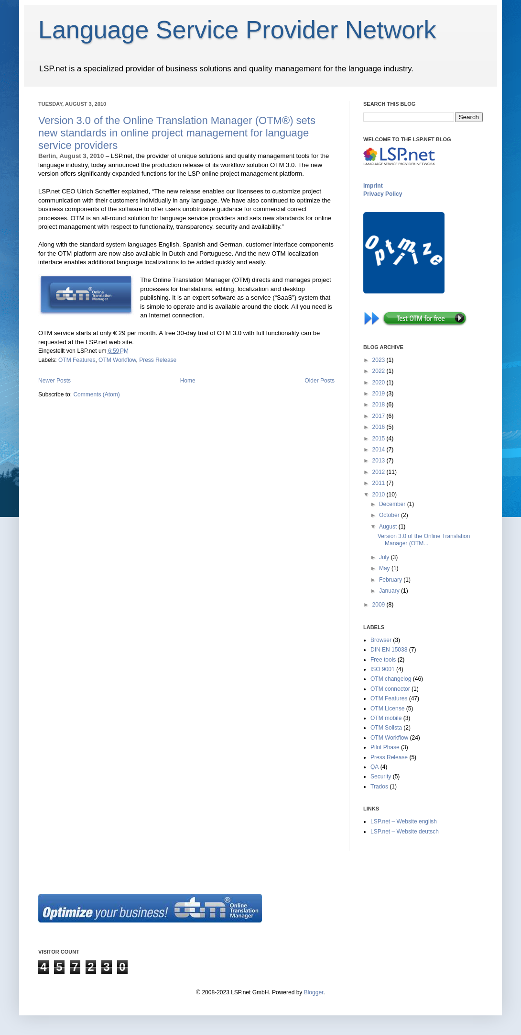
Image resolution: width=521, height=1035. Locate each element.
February (391, 579)
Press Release (157, 360)
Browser (380, 640)
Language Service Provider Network (237, 30)
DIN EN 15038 (388, 649)
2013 (379, 460)
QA (374, 767)
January (390, 590)
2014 (379, 449)
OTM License (387, 708)
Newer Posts (54, 380)
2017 (379, 416)
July (385, 557)
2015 (379, 438)
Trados (379, 786)
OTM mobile (386, 718)
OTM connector (390, 689)
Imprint (373, 185)
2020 (379, 382)
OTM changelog (390, 678)
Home (187, 380)
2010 (379, 494)
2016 (379, 427)
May (385, 568)
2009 (379, 604)
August (389, 526)
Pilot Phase (385, 747)
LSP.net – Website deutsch (404, 831)
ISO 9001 (382, 669)
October (390, 515)
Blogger (314, 992)
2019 (379, 393)
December (393, 504)
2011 (379, 483)
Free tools (383, 659)
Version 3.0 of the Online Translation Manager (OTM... (424, 539)
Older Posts (319, 380)
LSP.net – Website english (403, 821)
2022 (379, 371)
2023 (379, 360)
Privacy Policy (382, 194)
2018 (379, 404)
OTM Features (76, 360)
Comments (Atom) (96, 394)
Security (380, 776)
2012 (379, 472)
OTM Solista (386, 727)
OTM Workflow (117, 360)
